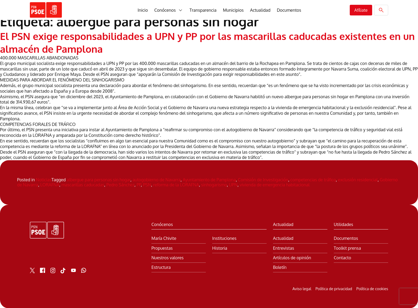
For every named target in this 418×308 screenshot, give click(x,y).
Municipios (233, 10)
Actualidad (260, 10)
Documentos (289, 10)
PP (139, 184)
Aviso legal (301, 288)
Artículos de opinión (292, 257)
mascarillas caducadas (82, 184)
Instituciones (224, 238)
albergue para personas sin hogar (98, 179)
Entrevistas (283, 247)
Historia (219, 247)
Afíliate (361, 10)
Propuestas (162, 247)
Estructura (161, 266)
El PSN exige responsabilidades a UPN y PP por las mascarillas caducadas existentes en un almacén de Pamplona (184, 42)
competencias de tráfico (313, 179)
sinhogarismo (214, 184)
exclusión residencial (358, 179)
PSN (147, 184)
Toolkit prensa (347, 247)
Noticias (43, 179)
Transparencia (203, 10)
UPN (233, 184)
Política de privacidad (333, 288)
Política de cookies (372, 288)
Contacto (342, 257)
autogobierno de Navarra (156, 179)
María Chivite (163, 238)
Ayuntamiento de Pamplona (209, 179)
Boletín (280, 266)
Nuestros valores (167, 257)
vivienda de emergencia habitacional (275, 184)
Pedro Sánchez (120, 184)
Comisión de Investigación (263, 179)
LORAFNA (49, 184)
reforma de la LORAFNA (176, 184)
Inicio (143, 10)
